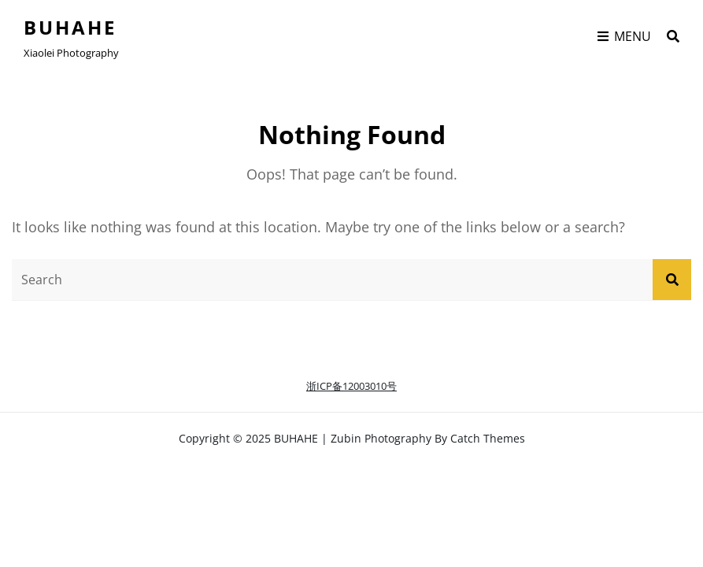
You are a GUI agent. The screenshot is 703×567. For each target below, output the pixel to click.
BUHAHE (70, 27)
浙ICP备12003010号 (351, 386)
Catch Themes (487, 438)
